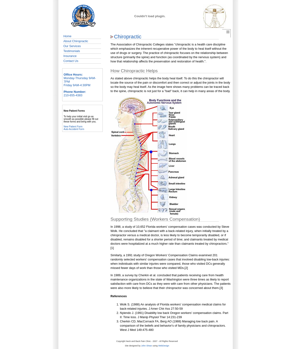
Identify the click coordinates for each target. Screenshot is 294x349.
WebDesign (163, 346)
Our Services (72, 46)
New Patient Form (73, 126)
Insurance (70, 56)
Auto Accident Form (74, 129)
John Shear (146, 346)
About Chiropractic (75, 41)
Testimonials (71, 51)
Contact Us (70, 61)
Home (67, 36)
